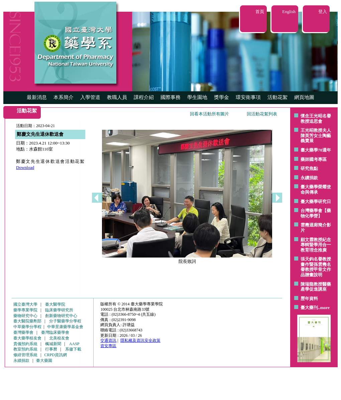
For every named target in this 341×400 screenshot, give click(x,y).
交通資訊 (108, 340)
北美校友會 (59, 338)
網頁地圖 (304, 97)
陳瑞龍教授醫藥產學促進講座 (316, 287)
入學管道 (90, 97)
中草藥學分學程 (27, 326)
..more (324, 307)
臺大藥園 (44, 360)
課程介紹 (144, 97)
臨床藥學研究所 (59, 310)
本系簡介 (63, 97)
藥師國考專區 (314, 159)
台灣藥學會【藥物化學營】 (316, 213)
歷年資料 (309, 298)
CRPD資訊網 (55, 355)
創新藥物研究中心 (61, 315)
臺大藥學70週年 (316, 150)
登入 (322, 11)
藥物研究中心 (25, 315)
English (289, 11)
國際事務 (170, 97)
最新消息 (37, 97)
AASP (74, 343)
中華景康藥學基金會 (65, 326)
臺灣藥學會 (23, 332)
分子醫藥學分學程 (65, 321)
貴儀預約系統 (25, 343)
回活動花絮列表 (262, 113)
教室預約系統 (25, 349)
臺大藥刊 (309, 307)
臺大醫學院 (55, 304)
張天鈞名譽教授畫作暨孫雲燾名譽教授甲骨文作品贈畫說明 (316, 267)
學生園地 (197, 97)
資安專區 (108, 345)
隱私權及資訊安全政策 (140, 340)
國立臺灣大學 (25, 304)
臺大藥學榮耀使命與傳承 (316, 189)
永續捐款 (309, 177)
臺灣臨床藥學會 (55, 332)
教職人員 (117, 97)
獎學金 (221, 97)
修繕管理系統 (25, 355)
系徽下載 (73, 349)
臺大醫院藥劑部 (27, 321)
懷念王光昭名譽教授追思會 (316, 118)
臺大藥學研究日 (316, 201)
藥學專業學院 (25, 310)
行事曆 (51, 349)
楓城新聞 (53, 343)
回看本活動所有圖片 (209, 113)
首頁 (259, 11)
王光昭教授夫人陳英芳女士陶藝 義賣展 (316, 135)
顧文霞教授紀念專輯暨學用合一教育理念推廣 (316, 245)
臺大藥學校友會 (27, 338)
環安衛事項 (248, 97)
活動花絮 (277, 97)
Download (25, 167)
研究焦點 (309, 168)
